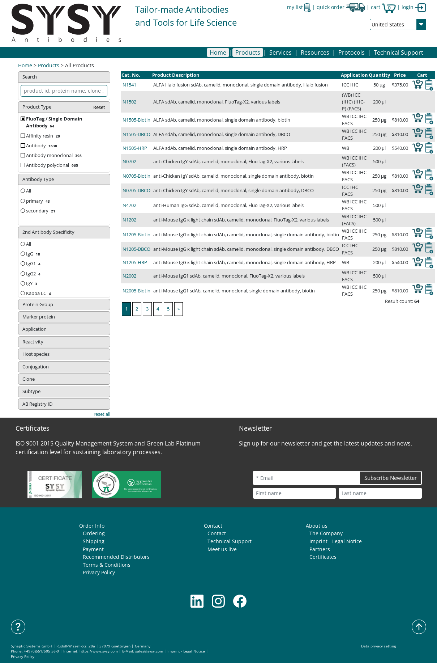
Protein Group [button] (37, 304)
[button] (247, 52)
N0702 (129, 161)
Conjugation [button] (35, 366)
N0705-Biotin (136, 176)
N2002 (129, 276)
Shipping (93, 541)
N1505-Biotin (136, 120)
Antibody (42, 145)
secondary (41, 210)
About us (316, 525)
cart (383, 7)
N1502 (129, 101)
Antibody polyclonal (53, 165)
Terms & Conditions (106, 564)
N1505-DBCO (136, 134)
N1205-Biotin (136, 234)
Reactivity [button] (32, 341)
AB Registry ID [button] (37, 404)
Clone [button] (28, 379)
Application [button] (34, 329)
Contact (213, 525)
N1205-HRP (135, 262)
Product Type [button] (64, 107)
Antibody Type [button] (38, 179)
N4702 (129, 205)
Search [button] (29, 76)
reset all (102, 414)
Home (218, 52)
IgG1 (34, 263)
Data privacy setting (378, 646)
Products (48, 65)
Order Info (91, 525)
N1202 (129, 219)
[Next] (178, 309)
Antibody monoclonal (54, 155)
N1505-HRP (135, 148)
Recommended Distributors (116, 556)
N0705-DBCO (136, 190)
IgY (32, 283)
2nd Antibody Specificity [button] (48, 232)
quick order (341, 7)
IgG (34, 253)
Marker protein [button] (38, 316)
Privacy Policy (99, 572)
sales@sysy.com (149, 651)
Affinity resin (43, 135)
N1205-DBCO (136, 249)
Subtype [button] (31, 391)
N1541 (129, 84)
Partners (319, 549)
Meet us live (222, 549)
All (26, 190)
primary (38, 201)
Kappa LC (39, 293)
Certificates (323, 556)
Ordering (94, 533)
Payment (93, 549)
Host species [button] (36, 354)
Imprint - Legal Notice (335, 541)
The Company (326, 533)
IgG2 (34, 273)
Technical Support (398, 52)
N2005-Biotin (136, 290)
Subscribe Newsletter (390, 477)
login (414, 7)
